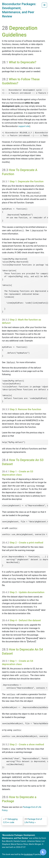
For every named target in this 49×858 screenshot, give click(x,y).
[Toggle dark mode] (43, 852)
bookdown (28, 854)
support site (24, 126)
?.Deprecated (36, 231)
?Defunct (10, 363)
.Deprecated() (33, 193)
